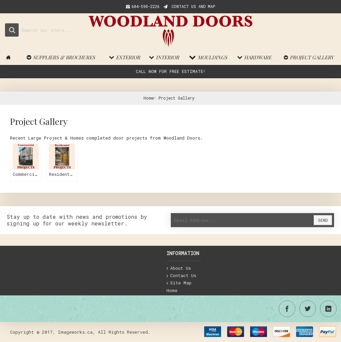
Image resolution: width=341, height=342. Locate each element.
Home (149, 98)
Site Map (179, 283)
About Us (179, 268)
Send (323, 220)
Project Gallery (176, 98)
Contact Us (181, 275)
